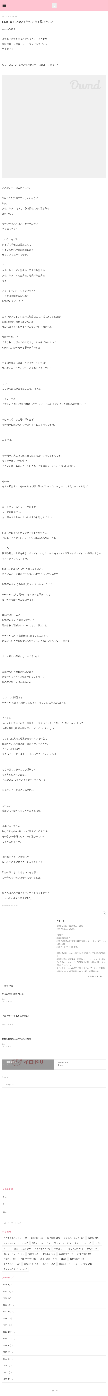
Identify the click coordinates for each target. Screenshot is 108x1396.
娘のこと (48, 1265)
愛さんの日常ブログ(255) (10, 905)
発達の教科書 (42, 1249)
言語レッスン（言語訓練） (14, 1205)
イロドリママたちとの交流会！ (16, 1016)
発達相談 (37, 1239)
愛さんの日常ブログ (15, 1270)
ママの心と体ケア (74, 1239)
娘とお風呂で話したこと (13, 993)
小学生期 (48, 1254)
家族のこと (31, 1265)
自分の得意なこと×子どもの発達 (16, 1039)
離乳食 (92, 1249)
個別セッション (41, 1244)
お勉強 (86, 1265)
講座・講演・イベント (53, 1259)
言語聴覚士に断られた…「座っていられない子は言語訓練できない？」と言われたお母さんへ (44, 1197)
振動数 (93, 1239)
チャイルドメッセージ (16, 1244)
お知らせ (10, 1259)
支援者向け (66, 1254)
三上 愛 (60, 921)
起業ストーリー (68, 1265)
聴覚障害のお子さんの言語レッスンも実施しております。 (28, 1212)
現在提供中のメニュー (15, 1239)
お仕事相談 (84, 1254)
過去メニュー (62, 1244)
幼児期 (33, 1254)
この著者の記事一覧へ (96, 976)
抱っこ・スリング (14, 1254)
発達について (83, 1244)
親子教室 (53, 1239)
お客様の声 (77, 1259)
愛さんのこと (12, 1265)
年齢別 (59, 1249)
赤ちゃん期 (75, 1249)
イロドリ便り (28, 1259)
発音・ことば (22, 1249)
